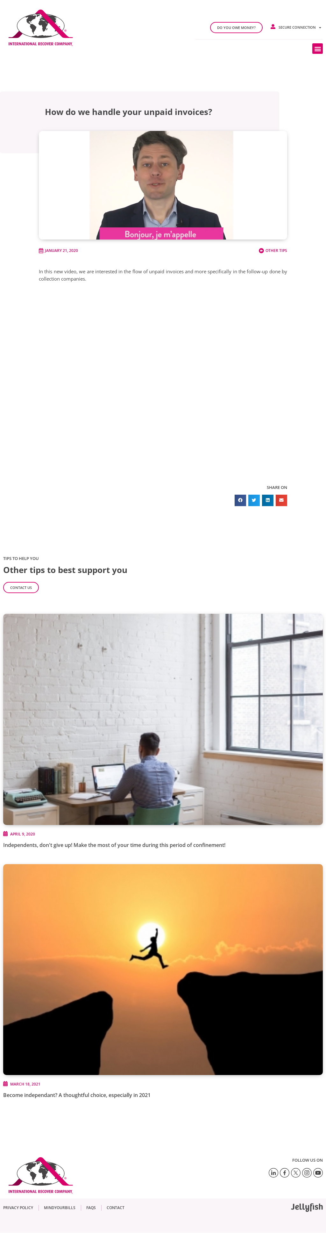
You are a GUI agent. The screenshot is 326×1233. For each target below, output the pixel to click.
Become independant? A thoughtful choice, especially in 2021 (77, 1095)
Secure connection (300, 27)
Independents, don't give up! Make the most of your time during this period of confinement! (114, 845)
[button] (317, 48)
